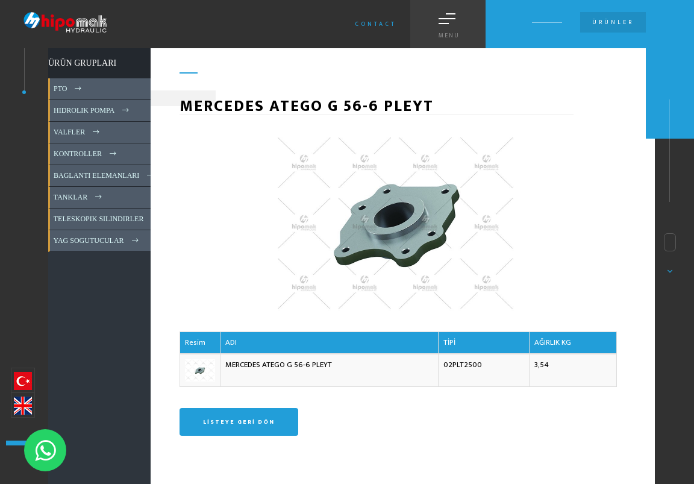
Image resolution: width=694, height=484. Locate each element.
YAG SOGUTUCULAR (97, 240)
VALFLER (77, 132)
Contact (375, 24)
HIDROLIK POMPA (92, 110)
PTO (68, 88)
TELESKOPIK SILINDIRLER (106, 219)
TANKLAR (78, 197)
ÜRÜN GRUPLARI (82, 63)
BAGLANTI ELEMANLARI (104, 175)
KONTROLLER (86, 153)
